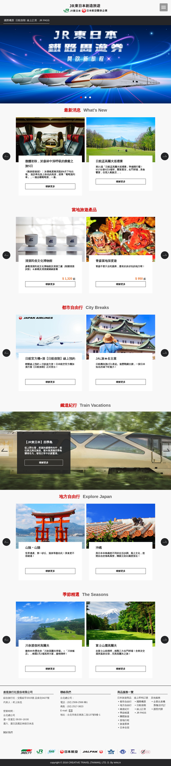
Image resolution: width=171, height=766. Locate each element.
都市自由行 (126, 701)
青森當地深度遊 (120, 239)
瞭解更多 (50, 186)
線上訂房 (38, 20)
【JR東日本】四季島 (85, 451)
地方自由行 (126, 705)
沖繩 (120, 526)
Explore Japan (99, 496)
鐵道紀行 (124, 709)
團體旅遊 (124, 716)
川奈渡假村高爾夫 (50, 624)
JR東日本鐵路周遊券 (85, 64)
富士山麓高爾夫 (120, 624)
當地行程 (124, 720)
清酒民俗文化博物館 (50, 239)
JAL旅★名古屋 (120, 337)
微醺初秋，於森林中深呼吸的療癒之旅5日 (50, 139)
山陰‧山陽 (50, 526)
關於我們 (8, 732)
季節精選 (124, 712)
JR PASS (52, 20)
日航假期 (24, 20)
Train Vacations (96, 405)
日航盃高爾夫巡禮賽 (120, 139)
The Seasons (96, 594)
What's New (97, 110)
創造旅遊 (13, 8)
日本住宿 (124, 727)
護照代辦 (158, 709)
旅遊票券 (124, 724)
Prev (4, 450)
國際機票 (10, 20)
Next (166, 450)
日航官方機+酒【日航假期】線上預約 (50, 337)
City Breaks (99, 307)
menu (164, 7)
